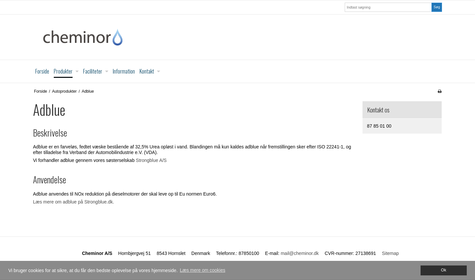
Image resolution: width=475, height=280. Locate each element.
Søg (436, 7)
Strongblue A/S (151, 160)
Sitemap (390, 253)
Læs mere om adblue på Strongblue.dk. (73, 201)
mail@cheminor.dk (300, 253)
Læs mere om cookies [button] (202, 270)
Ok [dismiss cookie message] (443, 270)
